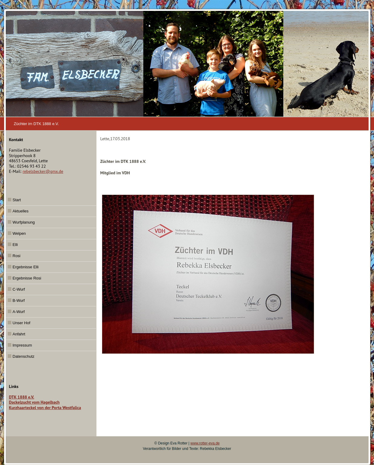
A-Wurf (19, 311)
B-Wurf (19, 300)
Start (17, 200)
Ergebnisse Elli (26, 267)
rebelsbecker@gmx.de (43, 171)
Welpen (19, 233)
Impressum (22, 345)
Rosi (17, 255)
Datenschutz (23, 356)
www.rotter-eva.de (205, 443)
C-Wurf (19, 289)
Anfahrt (19, 334)
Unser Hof (22, 323)
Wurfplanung (24, 222)
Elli (15, 244)
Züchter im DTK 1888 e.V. (36, 123)
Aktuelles (21, 211)
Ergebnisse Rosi (27, 278)
